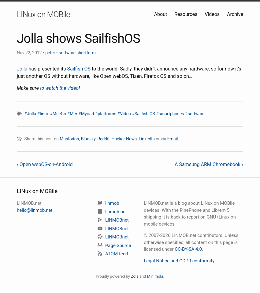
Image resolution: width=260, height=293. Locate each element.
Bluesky (88, 138)
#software (194, 113)
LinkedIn (147, 138)
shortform (85, 52)
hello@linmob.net (34, 210)
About (161, 14)
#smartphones (170, 113)
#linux (43, 113)
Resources (186, 14)
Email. (173, 138)
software (67, 52)
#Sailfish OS (143, 113)
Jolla (22, 69)
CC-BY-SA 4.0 (188, 249)
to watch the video (59, 88)
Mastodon (69, 138)
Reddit (103, 138)
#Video (124, 113)
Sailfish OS (79, 69)
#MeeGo (58, 113)
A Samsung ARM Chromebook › (209, 164)
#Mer (72, 113)
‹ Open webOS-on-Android (44, 164)
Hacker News (124, 138)
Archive (235, 14)
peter (50, 52)
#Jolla (30, 113)
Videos (213, 14)
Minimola (155, 276)
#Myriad (86, 113)
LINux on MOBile (43, 14)
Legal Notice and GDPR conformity (179, 261)
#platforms (105, 113)
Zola (135, 276)
